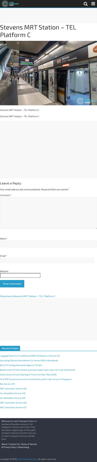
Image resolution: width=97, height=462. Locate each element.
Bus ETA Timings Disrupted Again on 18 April (21, 365)
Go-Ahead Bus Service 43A (13, 393)
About (4, 444)
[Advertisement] (48, 15)
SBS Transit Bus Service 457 (13, 407)
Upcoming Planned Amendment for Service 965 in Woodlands (29, 360)
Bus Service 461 (7, 384)
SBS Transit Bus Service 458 (13, 402)
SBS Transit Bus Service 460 (13, 388)
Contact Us (14, 444)
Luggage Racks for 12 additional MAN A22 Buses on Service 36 (30, 355)
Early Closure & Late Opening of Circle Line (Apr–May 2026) (28, 374)
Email (3, 255)
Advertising (23, 447)
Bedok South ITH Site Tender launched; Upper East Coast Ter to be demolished (37, 370)
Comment (5, 195)
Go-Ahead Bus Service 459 (12, 398)
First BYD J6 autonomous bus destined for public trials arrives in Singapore (36, 379)
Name (4, 238)
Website (4, 271)
